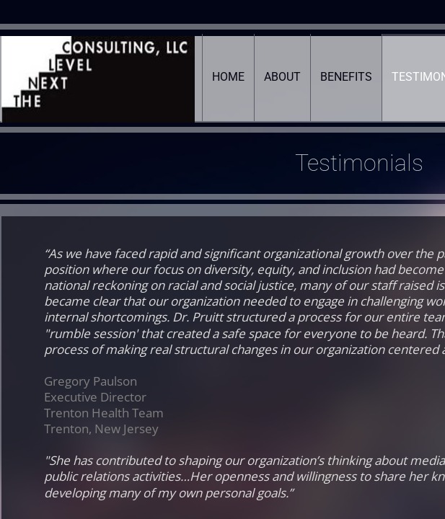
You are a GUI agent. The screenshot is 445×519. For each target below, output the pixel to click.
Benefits (346, 77)
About (282, 77)
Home (228, 77)
